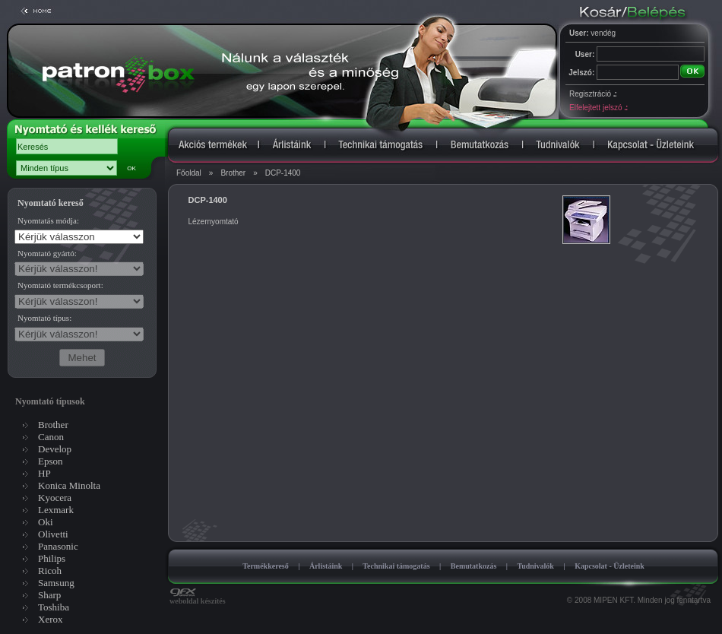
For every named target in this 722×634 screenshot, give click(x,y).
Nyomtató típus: (44, 317)
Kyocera (54, 497)
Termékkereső (265, 566)
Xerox (50, 619)
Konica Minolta (69, 485)
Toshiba (53, 607)
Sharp (49, 595)
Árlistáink (325, 566)
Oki (45, 522)
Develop (54, 449)
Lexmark (56, 509)
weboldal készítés (197, 597)
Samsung (56, 582)
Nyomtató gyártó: (47, 253)
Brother (232, 173)
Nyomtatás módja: (48, 220)
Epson (50, 461)
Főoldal (188, 173)
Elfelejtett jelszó (598, 107)
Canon (51, 436)
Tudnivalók (535, 566)
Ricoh (50, 570)
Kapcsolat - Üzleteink (609, 566)
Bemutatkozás (474, 566)
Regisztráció (592, 94)
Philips (51, 558)
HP (44, 473)
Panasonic (58, 546)
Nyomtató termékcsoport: (60, 285)
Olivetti (53, 534)
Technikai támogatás (396, 566)
